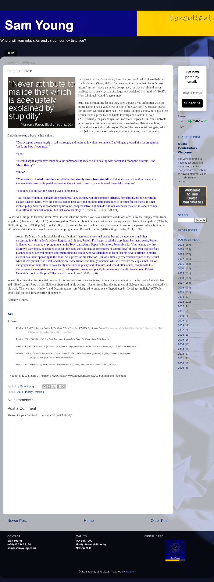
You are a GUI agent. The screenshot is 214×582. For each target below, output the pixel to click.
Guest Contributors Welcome (187, 148)
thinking (39, 391)
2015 (181, 292)
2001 (181, 358)
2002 (181, 353)
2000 (181, 363)
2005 (181, 339)
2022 (181, 259)
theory (29, 391)
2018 (181, 278)
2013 (181, 301)
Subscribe (192, 103)
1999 (181, 367)
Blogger (130, 571)
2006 (181, 334)
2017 (181, 282)
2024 (20, 391)
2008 (181, 325)
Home (89, 521)
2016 (181, 287)
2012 (181, 306)
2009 (181, 320)
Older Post (159, 521)
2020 (181, 268)
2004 (181, 344)
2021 (181, 263)
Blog (11, 53)
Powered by (192, 121)
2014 (181, 296)
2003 (181, 349)
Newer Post (17, 521)
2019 (181, 273)
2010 (181, 315)
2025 (181, 244)
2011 (181, 311)
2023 (181, 254)
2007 (181, 330)
